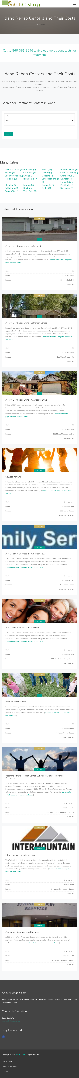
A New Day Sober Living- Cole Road (23, 245)
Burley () (10, 172)
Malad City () (67, 181)
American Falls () (14, 169)
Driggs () (28, 175)
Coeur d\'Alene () (14, 175)
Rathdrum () (11, 188)
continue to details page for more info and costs (24, 567)
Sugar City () (11, 191)
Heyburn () (11, 178)
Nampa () (28, 185)
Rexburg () (29, 188)
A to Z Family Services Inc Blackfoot (22, 627)
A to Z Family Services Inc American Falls (25, 553)
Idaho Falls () (30, 178)
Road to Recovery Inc (15, 701)
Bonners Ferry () (69, 169)
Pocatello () (48, 185)
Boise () (47, 169)
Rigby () (46, 188)
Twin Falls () (30, 191)
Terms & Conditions (10, 1067)
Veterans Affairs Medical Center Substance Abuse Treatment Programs (34, 777)
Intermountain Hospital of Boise (20, 855)
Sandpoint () (67, 188)
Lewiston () (66, 178)
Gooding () (48, 175)
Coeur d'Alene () (69, 172)
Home (36, 24)
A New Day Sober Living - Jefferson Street (26, 322)
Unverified (39, 218)
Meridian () (11, 185)
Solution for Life (13, 476)
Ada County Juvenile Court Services (22, 932)
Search (8, 134)
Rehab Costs (20, 1055)
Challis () (47, 172)
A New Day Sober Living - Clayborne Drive (26, 399)
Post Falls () (66, 185)
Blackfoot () (29, 169)
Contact (5, 1071)
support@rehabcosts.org (11, 1021)
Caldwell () (29, 172)
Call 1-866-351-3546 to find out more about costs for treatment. (39, 53)
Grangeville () (67, 175)
